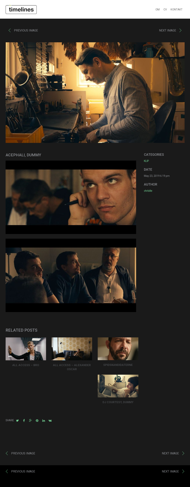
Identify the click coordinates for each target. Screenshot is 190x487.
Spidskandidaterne (118, 365)
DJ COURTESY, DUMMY (118, 403)
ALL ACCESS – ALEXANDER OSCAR (72, 368)
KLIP (146, 161)
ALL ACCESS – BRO (25, 366)
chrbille (148, 191)
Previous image (26, 31)
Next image (167, 31)
